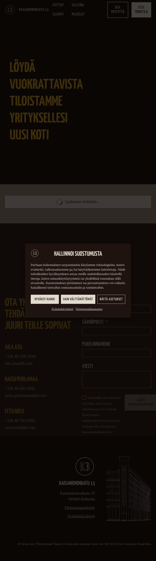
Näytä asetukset (111, 299)
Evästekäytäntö (62, 309)
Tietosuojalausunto (89, 309)
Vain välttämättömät (78, 299)
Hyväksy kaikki (45, 299)
